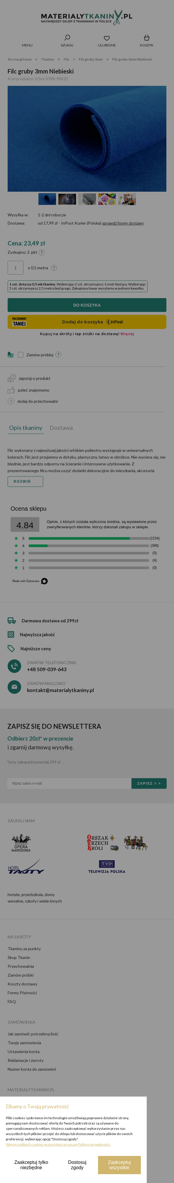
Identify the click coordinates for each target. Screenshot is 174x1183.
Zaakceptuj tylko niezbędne (31, 1165)
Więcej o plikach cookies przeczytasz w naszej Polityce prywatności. (58, 1144)
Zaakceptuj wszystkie (119, 1165)
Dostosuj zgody (77, 1165)
